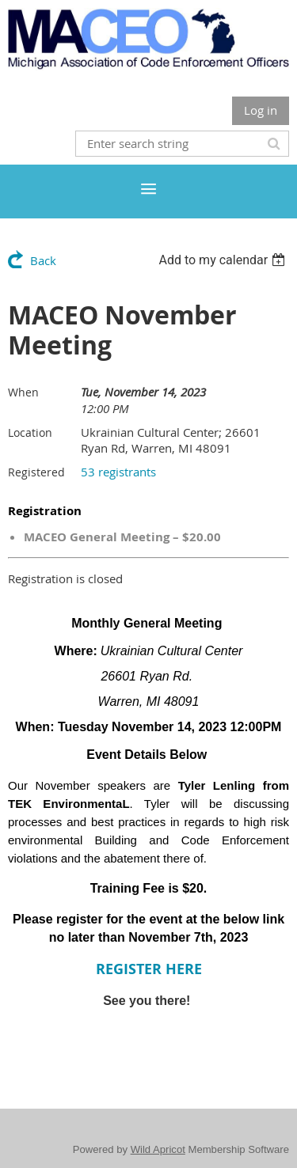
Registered (36, 472)
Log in (260, 110)
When (23, 392)
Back (43, 260)
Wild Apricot (158, 1149)
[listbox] (223, 260)
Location (30, 432)
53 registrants (118, 472)
